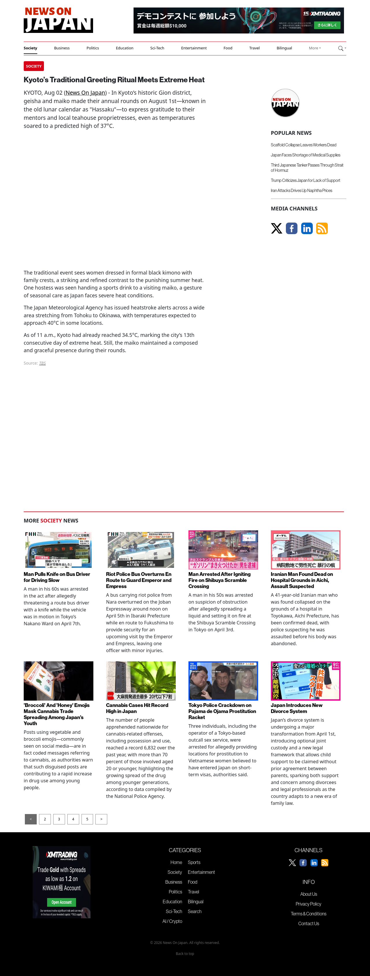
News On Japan (85, 92)
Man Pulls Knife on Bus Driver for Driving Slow (57, 577)
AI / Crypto (172, 921)
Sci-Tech (157, 48)
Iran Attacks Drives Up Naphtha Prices (301, 190)
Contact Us (308, 923)
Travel (254, 48)
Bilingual (284, 48)
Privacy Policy (308, 904)
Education (125, 48)
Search (194, 911)
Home (176, 862)
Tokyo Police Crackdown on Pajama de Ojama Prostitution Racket (222, 711)
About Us (308, 894)
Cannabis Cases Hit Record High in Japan (137, 708)
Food (228, 48)
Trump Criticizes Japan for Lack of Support (305, 180)
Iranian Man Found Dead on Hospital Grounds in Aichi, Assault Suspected (302, 580)
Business (62, 48)
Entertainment (194, 48)
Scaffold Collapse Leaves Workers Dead (303, 145)
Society (30, 48)
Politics (92, 48)
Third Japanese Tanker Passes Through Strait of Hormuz (307, 168)
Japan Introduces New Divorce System (297, 708)
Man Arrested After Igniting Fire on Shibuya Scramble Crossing (219, 580)
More (313, 48)
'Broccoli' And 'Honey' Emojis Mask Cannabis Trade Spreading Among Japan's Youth (57, 714)
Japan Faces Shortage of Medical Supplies (305, 155)
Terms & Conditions (308, 914)
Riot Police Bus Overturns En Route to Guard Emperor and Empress (138, 580)
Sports (194, 862)
